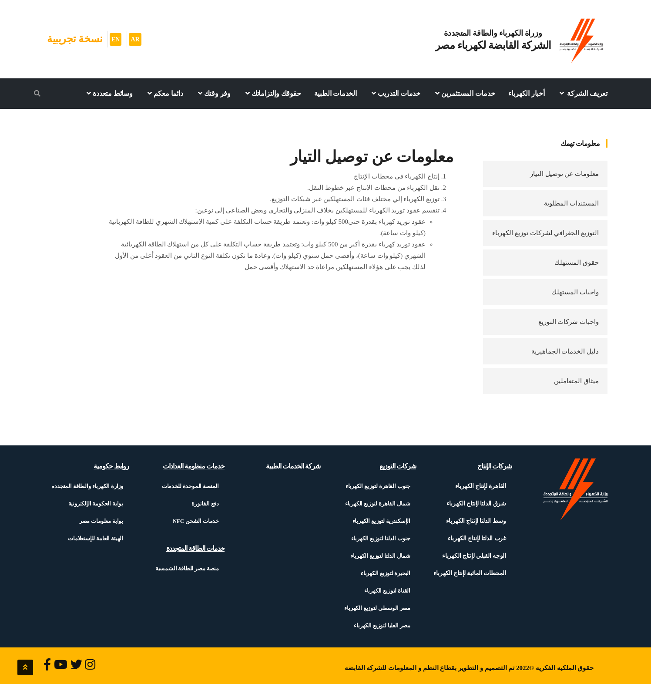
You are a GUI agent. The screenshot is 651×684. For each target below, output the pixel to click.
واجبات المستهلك (575, 292)
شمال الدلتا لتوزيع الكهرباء (380, 556)
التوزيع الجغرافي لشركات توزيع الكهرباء (545, 232)
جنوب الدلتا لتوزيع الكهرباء (380, 538)
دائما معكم (164, 93)
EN (115, 39)
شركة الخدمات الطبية (293, 466)
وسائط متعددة (108, 93)
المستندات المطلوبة (571, 203)
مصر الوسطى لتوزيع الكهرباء (377, 608)
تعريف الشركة (582, 93)
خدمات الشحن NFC (196, 521)
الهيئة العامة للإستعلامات (95, 538)
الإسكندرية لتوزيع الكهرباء (381, 521)
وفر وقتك (213, 93)
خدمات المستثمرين (464, 93)
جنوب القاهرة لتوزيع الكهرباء (378, 486)
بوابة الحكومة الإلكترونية (96, 503)
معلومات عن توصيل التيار (564, 173)
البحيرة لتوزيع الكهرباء (385, 573)
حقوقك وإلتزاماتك (272, 93)
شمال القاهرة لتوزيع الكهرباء (377, 503)
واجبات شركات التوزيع (568, 321)
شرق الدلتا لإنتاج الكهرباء (476, 503)
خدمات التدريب (395, 93)
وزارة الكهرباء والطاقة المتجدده (87, 486)
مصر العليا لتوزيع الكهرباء (382, 625)
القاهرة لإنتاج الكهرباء (480, 486)
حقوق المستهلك (576, 262)
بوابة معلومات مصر (101, 521)
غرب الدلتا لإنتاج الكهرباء (477, 538)
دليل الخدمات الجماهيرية (565, 351)
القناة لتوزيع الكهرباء (387, 590)
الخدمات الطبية (335, 93)
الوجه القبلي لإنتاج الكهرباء (474, 556)
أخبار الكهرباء (526, 93)
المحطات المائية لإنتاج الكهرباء (469, 573)
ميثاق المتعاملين (576, 380)
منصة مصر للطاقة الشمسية (187, 568)
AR (135, 39)
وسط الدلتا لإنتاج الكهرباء (476, 521)
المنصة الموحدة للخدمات (190, 486)
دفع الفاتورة (205, 503)
